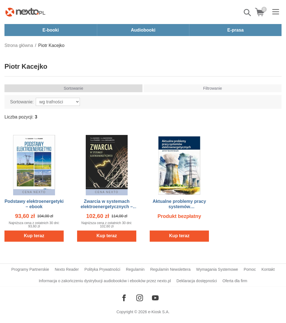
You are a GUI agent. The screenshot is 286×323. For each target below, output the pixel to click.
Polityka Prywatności (102, 269)
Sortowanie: (22, 101)
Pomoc (250, 269)
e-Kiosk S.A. (159, 312)
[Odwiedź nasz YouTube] (155, 297)
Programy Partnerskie (30, 269)
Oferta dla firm (235, 281)
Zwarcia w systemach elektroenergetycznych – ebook (107, 206)
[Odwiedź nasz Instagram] (139, 297)
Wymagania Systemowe (217, 269)
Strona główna (18, 45)
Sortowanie (73, 88)
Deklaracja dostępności (197, 281)
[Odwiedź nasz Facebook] (124, 297)
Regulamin (135, 269)
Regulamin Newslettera (170, 269)
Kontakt (268, 269)
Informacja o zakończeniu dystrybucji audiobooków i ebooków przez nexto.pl (105, 281)
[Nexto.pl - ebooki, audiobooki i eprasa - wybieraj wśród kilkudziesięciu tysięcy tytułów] (25, 12)
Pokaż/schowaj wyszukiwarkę (247, 12)
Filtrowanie (212, 88)
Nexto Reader (67, 269)
